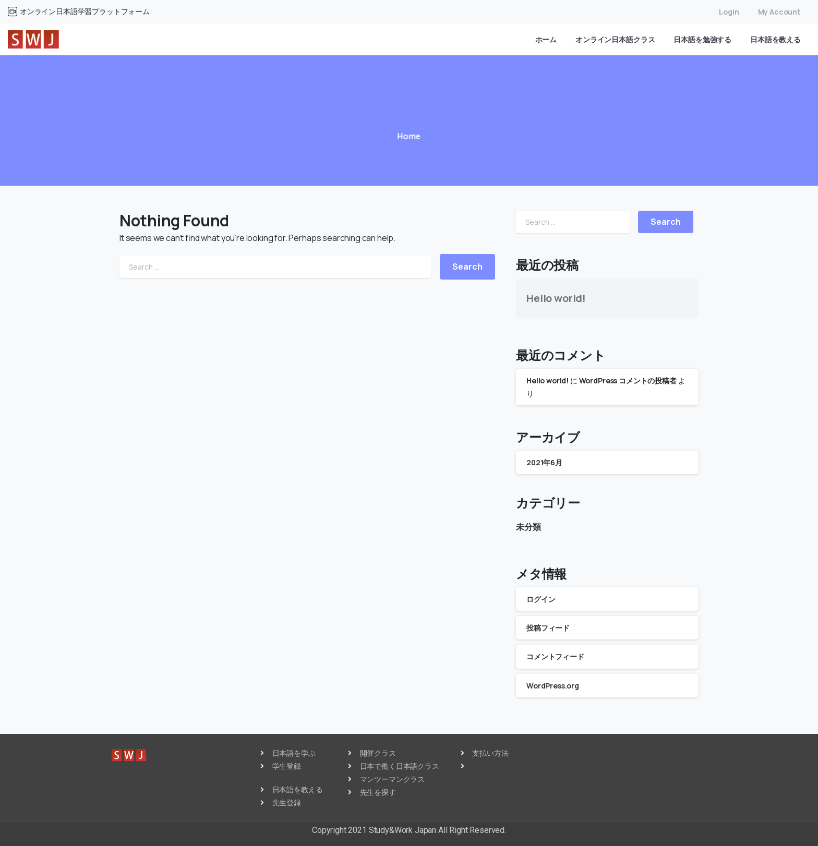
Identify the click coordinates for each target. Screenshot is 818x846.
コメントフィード (555, 656)
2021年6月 (544, 462)
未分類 (528, 527)
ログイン (540, 599)
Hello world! (556, 298)
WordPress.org (552, 686)
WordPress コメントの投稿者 (628, 380)
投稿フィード (548, 628)
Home (403, 136)
